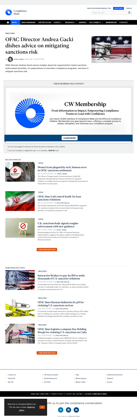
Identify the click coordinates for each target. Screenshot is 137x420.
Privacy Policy (57, 394)
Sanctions (10, 33)
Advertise (11, 378)
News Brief (42, 271)
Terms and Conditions (39, 394)
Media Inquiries (81, 378)
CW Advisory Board (51, 375)
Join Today (118, 8)
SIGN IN (51, 150)
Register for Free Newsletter (99, 8)
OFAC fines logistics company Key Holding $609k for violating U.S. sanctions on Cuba (62, 330)
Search (130, 12)
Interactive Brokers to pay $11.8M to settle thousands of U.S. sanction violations (61, 277)
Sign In (129, 8)
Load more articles (46, 249)
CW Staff (47, 382)
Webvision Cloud (74, 416)
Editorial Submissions (115, 375)
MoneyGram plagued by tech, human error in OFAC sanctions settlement (62, 169)
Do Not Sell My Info (74, 394)
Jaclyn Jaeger (19, 59)
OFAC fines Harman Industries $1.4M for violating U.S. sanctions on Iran (61, 304)
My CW (10, 382)
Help (77, 375)
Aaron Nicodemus (63, 203)
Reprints (110, 378)
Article (41, 163)
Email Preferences (50, 378)
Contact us (12, 375)
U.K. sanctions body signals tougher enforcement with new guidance (58, 225)
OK (42, 407)
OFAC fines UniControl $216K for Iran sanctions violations (59, 198)
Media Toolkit (80, 382)
